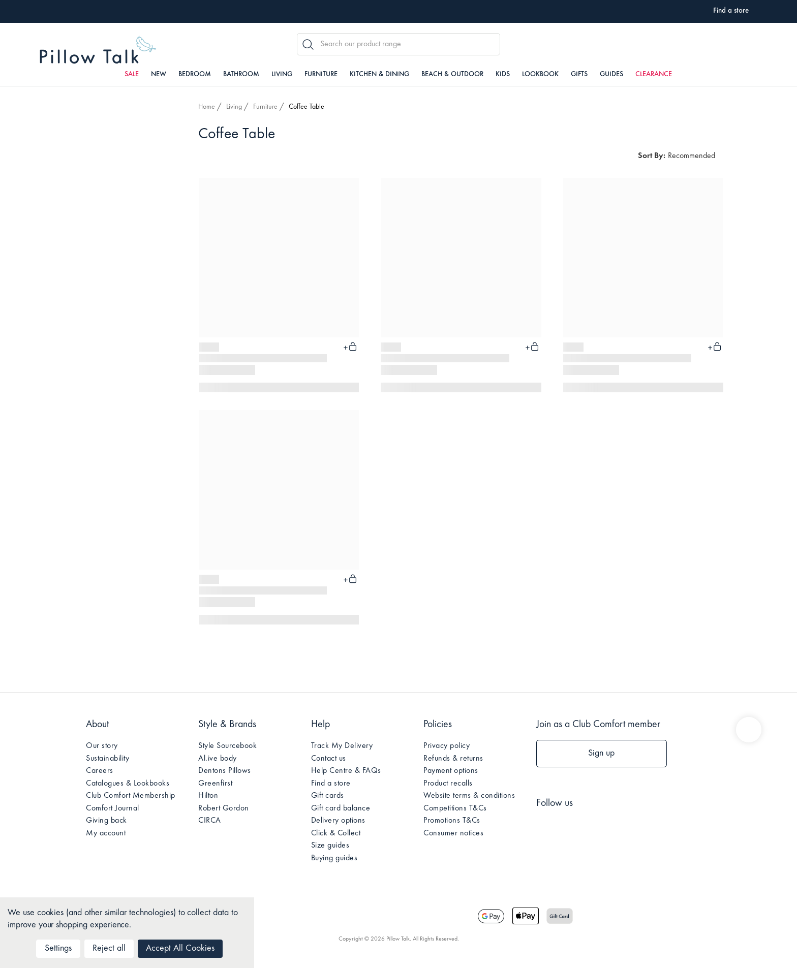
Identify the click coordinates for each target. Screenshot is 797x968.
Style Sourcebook (227, 746)
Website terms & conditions (469, 796)
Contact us (328, 759)
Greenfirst (215, 783)
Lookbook (540, 74)
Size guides (330, 845)
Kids (503, 74)
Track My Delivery (342, 746)
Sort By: (651, 156)
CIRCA (209, 821)
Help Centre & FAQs (346, 771)
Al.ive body (217, 759)
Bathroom (241, 74)
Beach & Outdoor (452, 74)
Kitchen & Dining (379, 74)
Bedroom (194, 74)
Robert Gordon (223, 808)
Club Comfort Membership (130, 796)
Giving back (106, 821)
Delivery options (338, 821)
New (158, 74)
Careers (99, 771)
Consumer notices (453, 833)
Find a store (331, 783)
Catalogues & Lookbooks (127, 783)
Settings (58, 948)
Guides (611, 74)
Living (281, 74)
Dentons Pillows (224, 771)
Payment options (450, 771)
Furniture (321, 74)
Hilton (208, 796)
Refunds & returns (453, 759)
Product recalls (448, 783)
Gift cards (327, 796)
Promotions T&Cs (451, 821)
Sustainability (107, 759)
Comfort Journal (112, 808)
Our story (102, 746)
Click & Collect (336, 833)
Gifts (579, 74)
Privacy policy (446, 746)
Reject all (109, 948)
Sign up (601, 753)
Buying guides (334, 858)
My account (106, 833)
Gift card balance (341, 808)
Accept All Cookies (180, 948)
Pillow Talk (98, 50)
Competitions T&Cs (455, 808)
